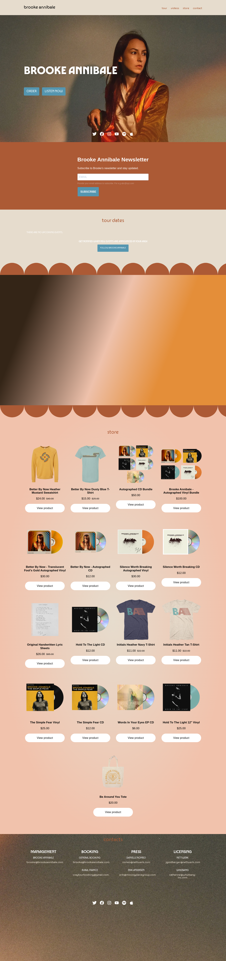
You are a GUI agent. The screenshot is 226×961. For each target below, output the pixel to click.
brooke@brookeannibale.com (45, 862)
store (186, 8)
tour (164, 8)
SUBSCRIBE (88, 191)
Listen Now (54, 91)
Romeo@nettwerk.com (136, 862)
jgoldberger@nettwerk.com (183, 862)
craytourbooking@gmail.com (91, 875)
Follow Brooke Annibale (113, 248)
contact (197, 8)
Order (32, 91)
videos (175, 8)
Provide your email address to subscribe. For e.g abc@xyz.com (105, 183)
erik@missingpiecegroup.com (137, 875)
